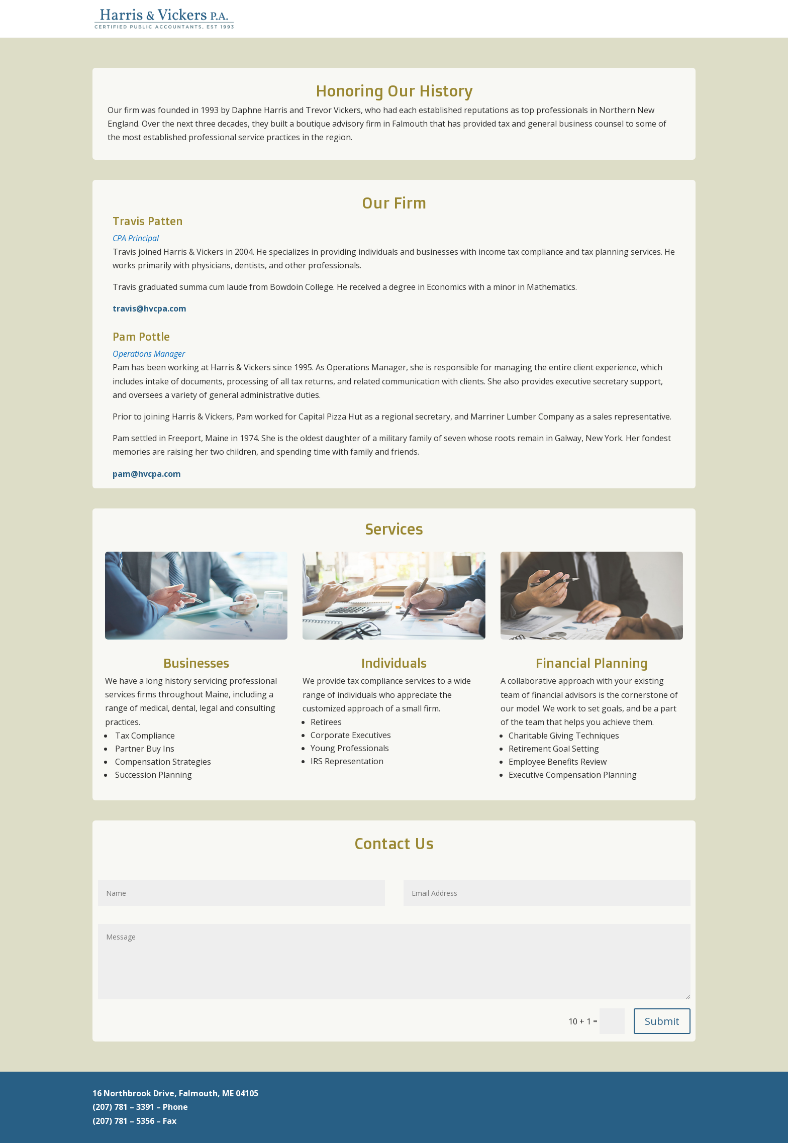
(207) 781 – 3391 (123, 1106)
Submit (662, 1021)
